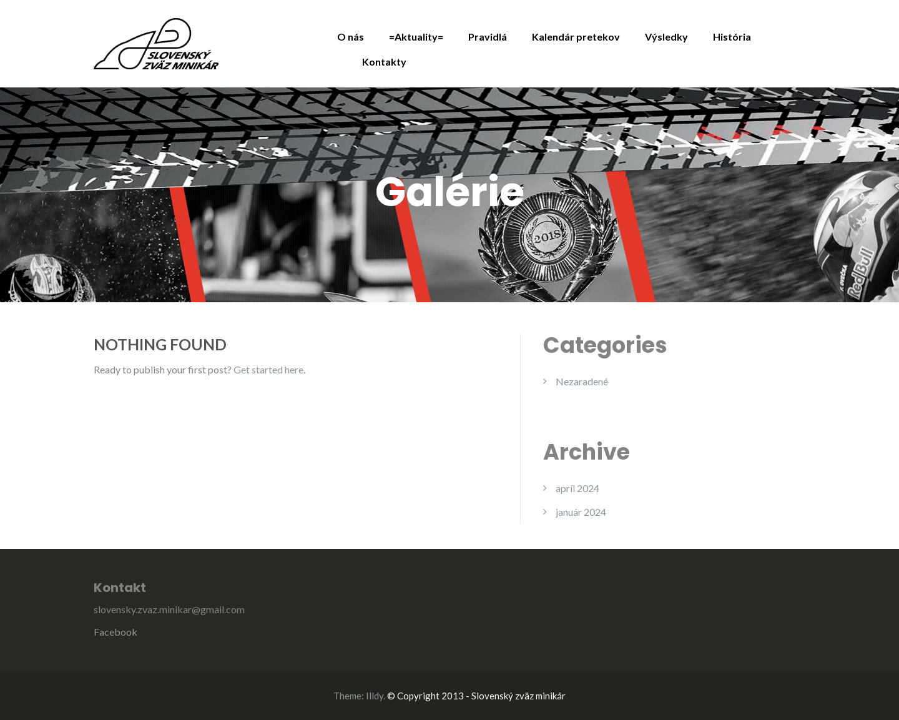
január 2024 (581, 512)
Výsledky (666, 36)
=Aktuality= (416, 36)
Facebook (115, 632)
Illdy (374, 695)
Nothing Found (160, 344)
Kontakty (384, 61)
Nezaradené (582, 381)
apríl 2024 (577, 488)
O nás (350, 36)
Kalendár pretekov (576, 36)
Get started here (268, 369)
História (732, 36)
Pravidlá (487, 36)
